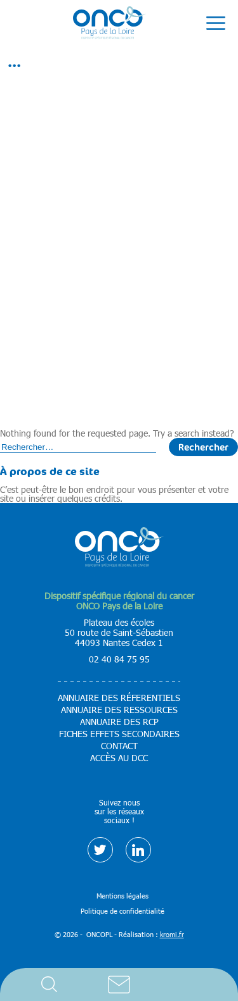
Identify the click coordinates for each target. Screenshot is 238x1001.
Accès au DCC (119, 758)
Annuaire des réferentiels (119, 697)
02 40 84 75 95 (119, 659)
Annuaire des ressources (119, 710)
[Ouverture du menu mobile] (215, 23)
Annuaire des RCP (119, 722)
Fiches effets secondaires (119, 734)
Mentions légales (122, 896)
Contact (119, 984)
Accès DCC (189, 984)
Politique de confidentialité (122, 911)
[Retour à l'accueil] (109, 23)
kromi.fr (172, 934)
